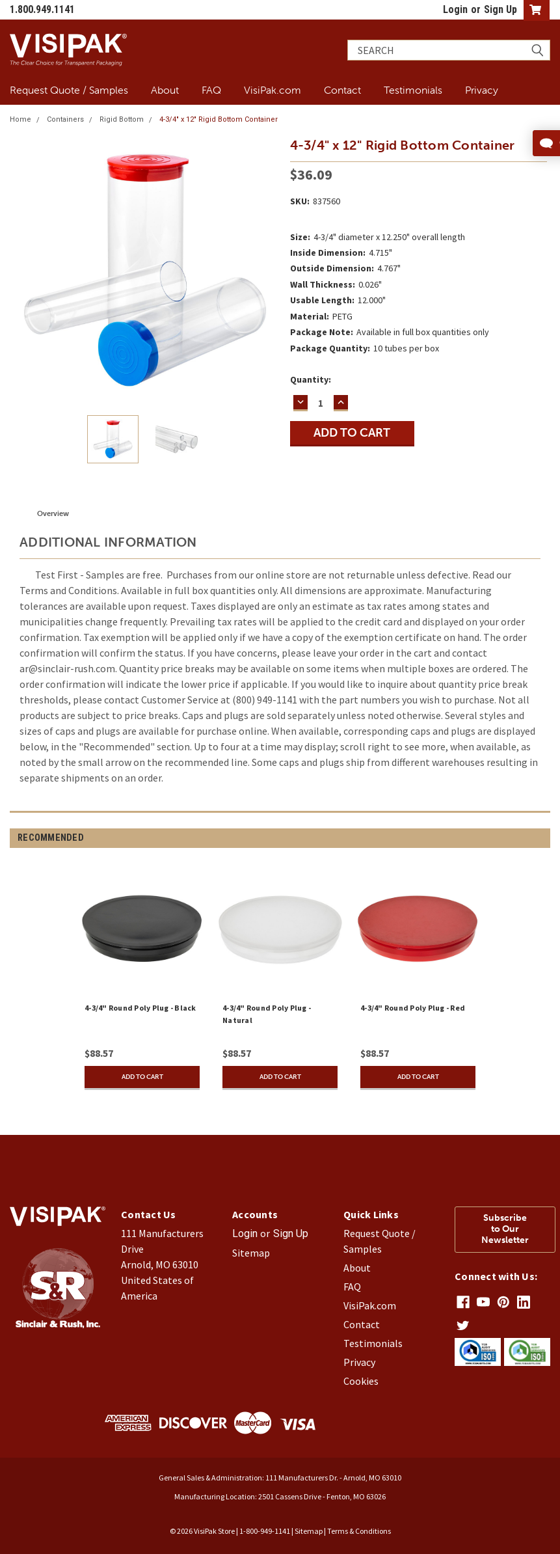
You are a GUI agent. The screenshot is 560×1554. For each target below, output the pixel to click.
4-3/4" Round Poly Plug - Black (140, 1008)
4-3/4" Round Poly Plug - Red (412, 1008)
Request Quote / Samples (69, 89)
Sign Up (500, 9)
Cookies (361, 1380)
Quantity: (310, 379)
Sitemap (251, 1252)
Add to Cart (142, 1077)
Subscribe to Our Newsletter (505, 1229)
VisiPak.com (272, 89)
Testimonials (413, 89)
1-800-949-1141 (264, 1531)
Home (20, 119)
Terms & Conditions (359, 1531)
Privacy (481, 89)
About (165, 89)
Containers (65, 119)
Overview (53, 514)
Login (455, 9)
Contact (342, 89)
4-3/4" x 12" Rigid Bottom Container (218, 119)
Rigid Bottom (122, 119)
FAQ (211, 89)
